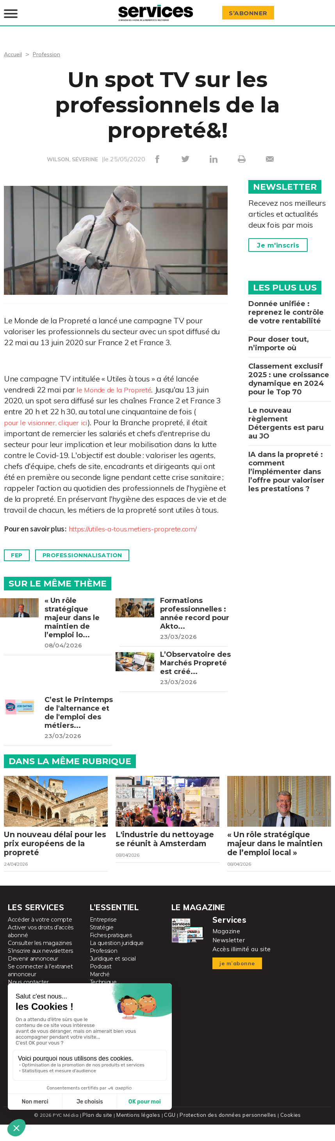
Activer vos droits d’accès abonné (40, 948)
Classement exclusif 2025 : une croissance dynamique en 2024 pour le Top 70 (288, 374)
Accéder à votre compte (40, 936)
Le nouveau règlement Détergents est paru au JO (286, 418)
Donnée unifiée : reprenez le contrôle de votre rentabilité (286, 307)
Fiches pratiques (111, 952)
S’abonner (251, 10)
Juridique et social (113, 975)
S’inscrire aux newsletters (40, 967)
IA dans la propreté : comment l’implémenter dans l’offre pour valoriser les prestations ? (286, 466)
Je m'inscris (278, 240)
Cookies (288, 1131)
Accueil (14, 48)
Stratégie (102, 944)
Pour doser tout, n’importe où (278, 338)
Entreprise (103, 936)
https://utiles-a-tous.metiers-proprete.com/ (143, 523)
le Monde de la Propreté (118, 384)
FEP (18, 550)
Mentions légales (140, 1131)
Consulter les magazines (40, 959)
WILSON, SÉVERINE (72, 154)
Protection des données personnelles (226, 1131)
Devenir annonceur (33, 975)
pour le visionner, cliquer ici (51, 417)
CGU (171, 1131)
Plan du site (100, 1131)
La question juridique (117, 959)
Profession (50, 48)
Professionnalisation (91, 550)
